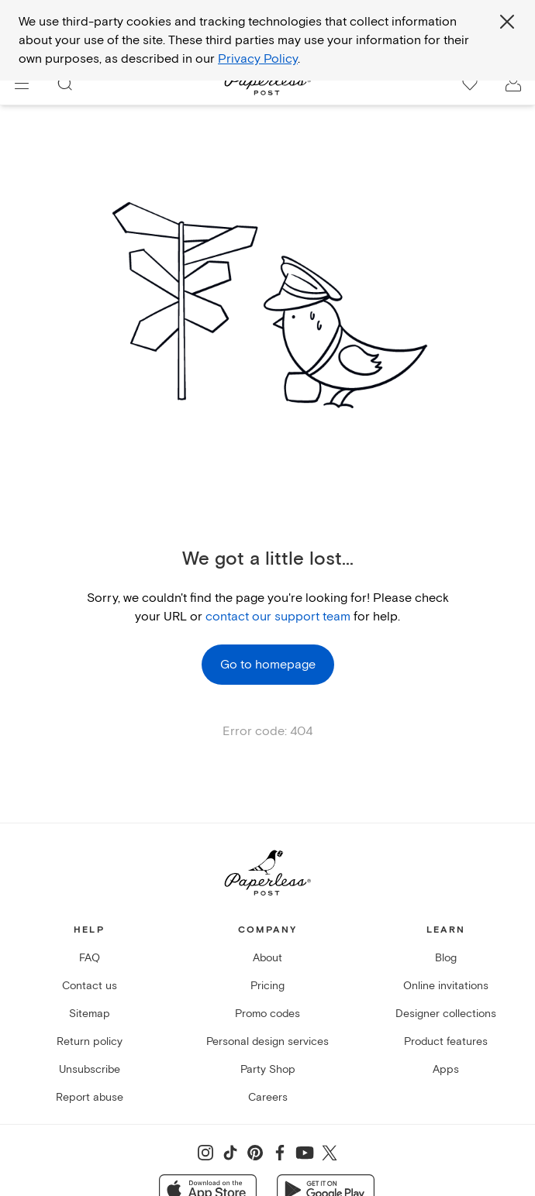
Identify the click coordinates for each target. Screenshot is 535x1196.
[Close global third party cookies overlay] (507, 21)
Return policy (90, 1041)
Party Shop (267, 1069)
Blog (446, 957)
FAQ (89, 957)
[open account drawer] (513, 83)
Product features (446, 1041)
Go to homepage (268, 664)
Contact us (89, 985)
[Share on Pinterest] (255, 1152)
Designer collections (445, 1013)
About (267, 957)
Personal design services (267, 1041)
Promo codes (267, 1013)
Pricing (267, 985)
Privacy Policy (258, 59)
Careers (268, 1097)
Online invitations (445, 985)
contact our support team (277, 616)
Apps (446, 1069)
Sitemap (89, 1013)
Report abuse (89, 1097)
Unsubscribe (89, 1069)
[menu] (21, 83)
